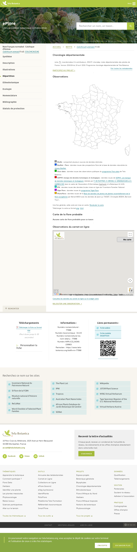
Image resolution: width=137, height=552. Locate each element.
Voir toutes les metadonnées (121, 68)
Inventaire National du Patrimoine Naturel (20, 384)
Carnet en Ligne (45, 478)
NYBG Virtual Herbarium (109, 394)
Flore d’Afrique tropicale (86, 500)
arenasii (15, 52)
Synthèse (7, 56)
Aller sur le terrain (10, 508)
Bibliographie (9, 102)
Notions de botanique (86, 504)
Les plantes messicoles (13, 493)
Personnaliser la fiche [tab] (26, 347)
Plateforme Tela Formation (50, 500)
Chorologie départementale (88, 486)
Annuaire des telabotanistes (50, 475)
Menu (132, 3)
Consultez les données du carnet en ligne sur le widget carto (76, 298)
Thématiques (9, 471)
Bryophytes (81, 482)
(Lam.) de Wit (96, 41)
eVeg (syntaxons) (45, 489)
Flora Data (7, 482)
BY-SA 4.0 (130, 525)
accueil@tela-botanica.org (14, 448)
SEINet (57, 412)
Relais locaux (8, 500)
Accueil (57, 47)
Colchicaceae (32, 52)
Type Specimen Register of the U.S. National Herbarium (112, 400)
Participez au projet (63, 70)
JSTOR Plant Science (107, 388)
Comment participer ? (12, 478)
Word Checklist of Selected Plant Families (25, 410)
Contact (48, 525)
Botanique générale (85, 478)
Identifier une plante (12, 489)
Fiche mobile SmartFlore (104, 334)
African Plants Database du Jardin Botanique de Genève (67, 405)
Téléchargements (121, 478)
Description (8, 63)
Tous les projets (83, 515)
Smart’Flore (43, 508)
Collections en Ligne (47, 482)
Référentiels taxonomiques (50, 504)
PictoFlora (42, 497)
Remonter (12, 309)
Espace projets (82, 475)
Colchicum (7, 52)
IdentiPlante (43, 493)
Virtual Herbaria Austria (109, 407)
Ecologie (7, 89)
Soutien (118, 485)
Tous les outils (44, 515)
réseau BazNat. (60, 168)
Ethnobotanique (11, 82)
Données (118, 471)
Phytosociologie (10, 497)
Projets (80, 471)
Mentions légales (66, 525)
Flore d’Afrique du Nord (86, 493)
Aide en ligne (86, 525)
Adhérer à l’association (124, 496)
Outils (41, 471)
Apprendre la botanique (13, 475)
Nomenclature (10, 95)
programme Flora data (110, 171)
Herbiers (6, 486)
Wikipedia (103, 383)
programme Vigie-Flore (90, 190)
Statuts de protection (13, 108)
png (77, 208)
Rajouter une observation (66, 304)
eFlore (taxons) (44, 486)
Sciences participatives (12, 504)
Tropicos (58, 394)
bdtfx (69, 47)
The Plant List (60, 383)
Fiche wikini (103, 328)
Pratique (118, 502)
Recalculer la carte (97, 205)
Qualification (119, 475)
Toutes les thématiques (13, 515)
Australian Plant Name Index (67, 399)
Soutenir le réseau (122, 492)
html (82, 208)
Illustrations (9, 69)
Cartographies (120, 506)
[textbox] (101, 26)
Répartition (8, 76)
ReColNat (14, 403)
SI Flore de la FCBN (18, 391)
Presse (117, 513)
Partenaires (119, 488)
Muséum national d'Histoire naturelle (23, 397)
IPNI (56, 388)
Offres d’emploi (121, 509)
